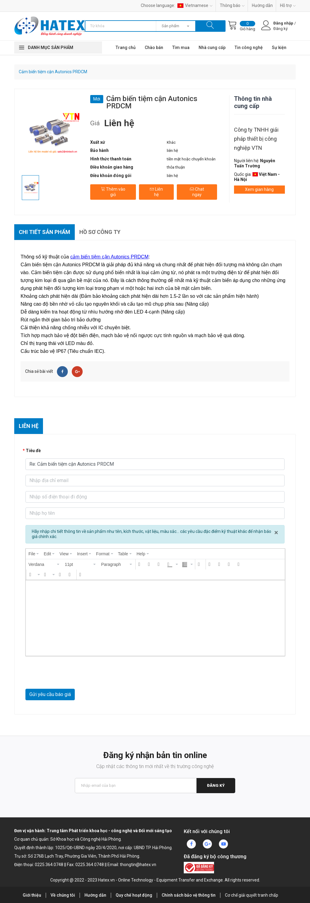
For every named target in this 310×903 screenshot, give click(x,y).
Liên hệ (156, 192)
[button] (44, 564)
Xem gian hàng (259, 189)
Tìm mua (181, 47)
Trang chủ (126, 47)
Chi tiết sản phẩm (44, 232)
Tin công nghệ (249, 47)
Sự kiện (279, 47)
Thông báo (232, 5)
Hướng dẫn (262, 5)
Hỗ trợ (288, 5)
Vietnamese (195, 5)
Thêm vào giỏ (113, 192)
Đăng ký (216, 785)
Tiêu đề (33, 450)
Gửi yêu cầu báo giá (50, 694)
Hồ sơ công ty (99, 232)
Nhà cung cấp (212, 47)
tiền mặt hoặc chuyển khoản (191, 159)
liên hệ (172, 150)
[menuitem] (33, 553)
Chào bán (154, 47)
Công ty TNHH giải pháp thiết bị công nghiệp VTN (256, 138)
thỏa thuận (176, 167)
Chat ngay (197, 192)
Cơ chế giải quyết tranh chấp (251, 895)
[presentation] (34, 554)
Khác (171, 142)
